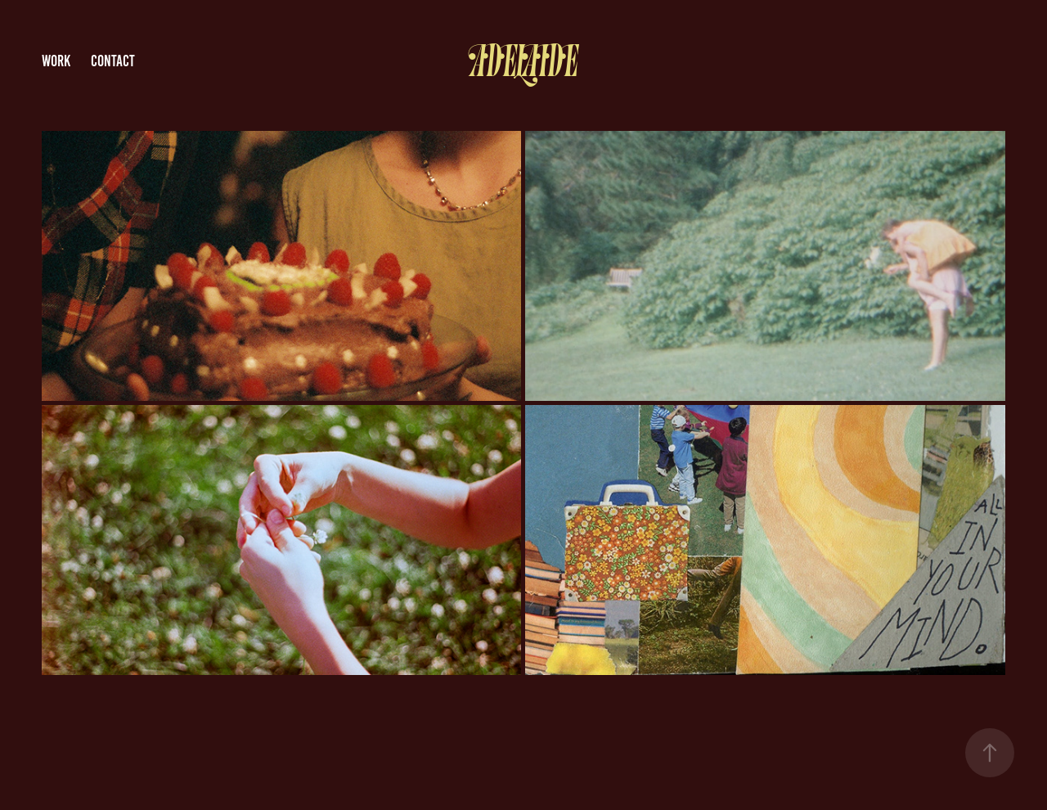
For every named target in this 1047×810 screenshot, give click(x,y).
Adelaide (523, 62)
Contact (113, 61)
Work (56, 61)
